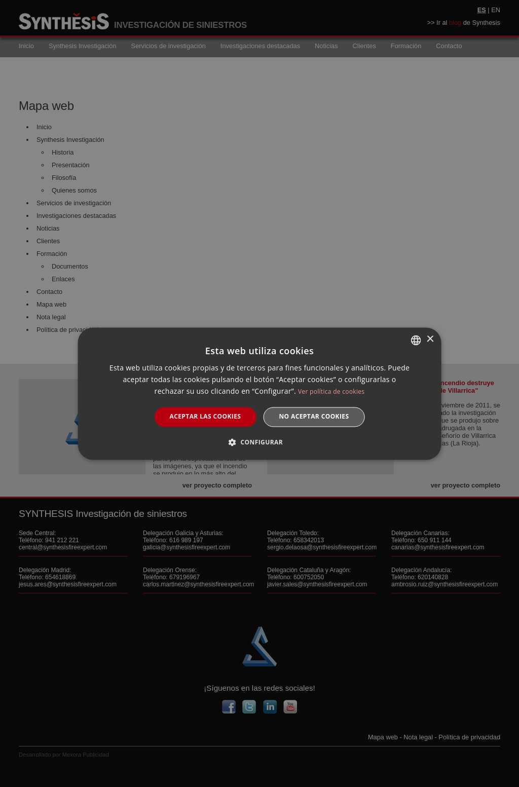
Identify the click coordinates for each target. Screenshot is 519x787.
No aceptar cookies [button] (314, 417)
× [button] (429, 339)
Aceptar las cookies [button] (205, 417)
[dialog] (259, 393)
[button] (259, 442)
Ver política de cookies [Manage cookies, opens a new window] (331, 392)
